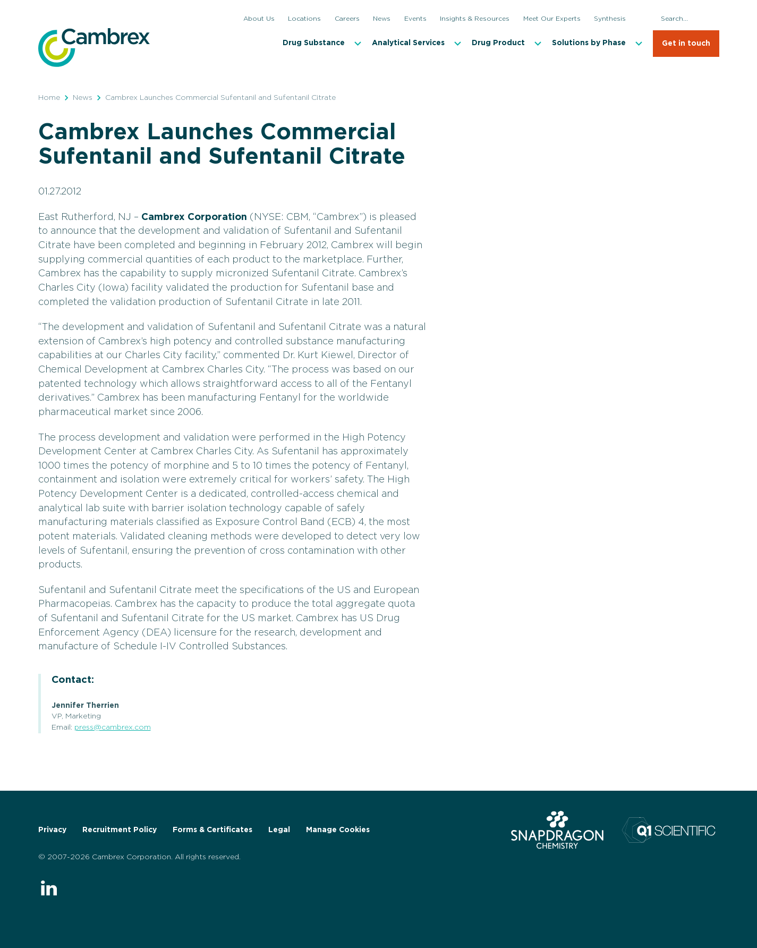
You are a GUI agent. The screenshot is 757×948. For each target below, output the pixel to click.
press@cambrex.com (112, 727)
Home (49, 97)
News (82, 97)
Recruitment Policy (119, 830)
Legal (279, 830)
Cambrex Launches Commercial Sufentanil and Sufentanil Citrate (220, 97)
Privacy (52, 830)
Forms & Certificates (212, 830)
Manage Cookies (338, 830)
